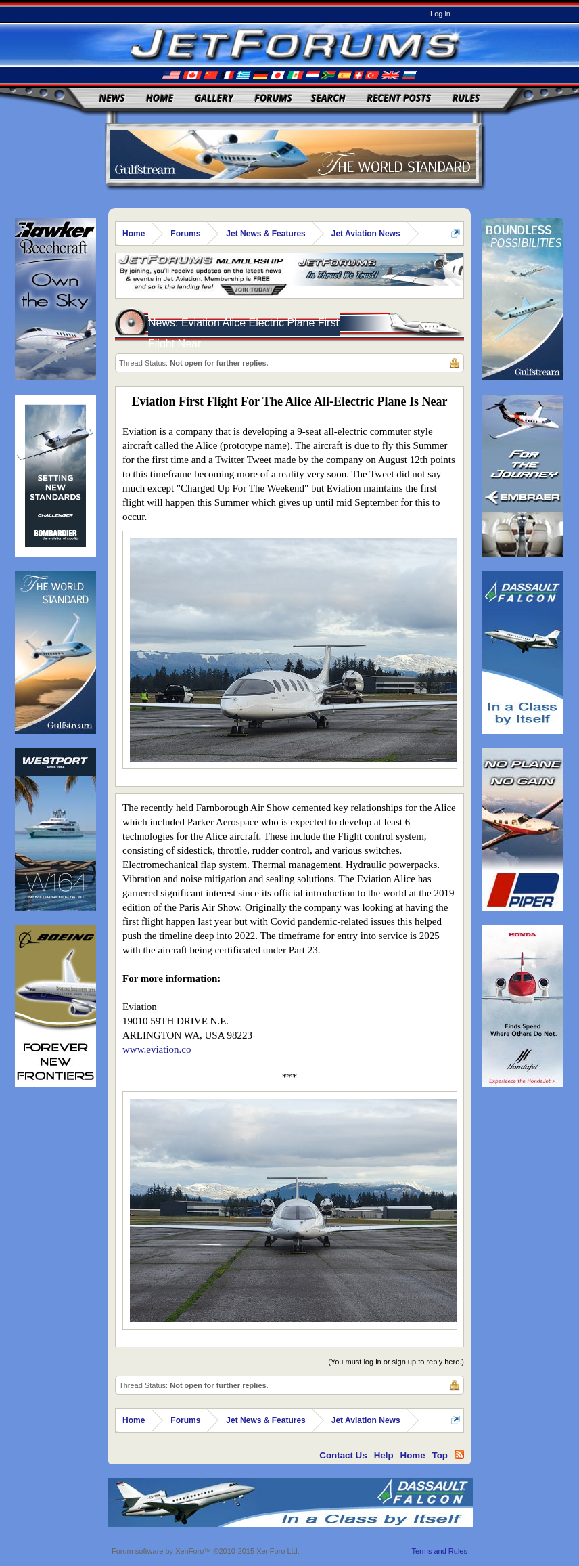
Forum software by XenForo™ (206, 1551)
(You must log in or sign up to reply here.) (396, 1361)
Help (384, 1455)
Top (440, 1455)
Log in (440, 13)
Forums (273, 97)
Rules (466, 97)
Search (328, 97)
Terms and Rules (439, 1551)
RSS (459, 1454)
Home (159, 97)
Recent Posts (399, 97)
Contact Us (343, 1455)
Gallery (214, 97)
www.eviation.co (156, 1049)
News (112, 97)
